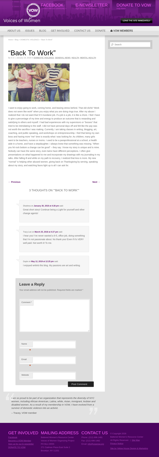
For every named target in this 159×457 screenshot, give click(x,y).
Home (10, 40)
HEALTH (75, 58)
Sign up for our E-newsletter (21, 444)
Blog (16, 40)
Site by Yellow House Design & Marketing (129, 448)
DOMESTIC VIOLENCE (29, 40)
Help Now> (134, 6)
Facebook (12, 437)
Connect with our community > (53, 6)
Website (25, 375)
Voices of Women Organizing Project (21, 12)
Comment (27, 302)
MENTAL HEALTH (88, 58)
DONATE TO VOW (16, 447)
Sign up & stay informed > (91, 6)
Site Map (136, 440)
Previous (14, 182)
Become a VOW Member (19, 440)
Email (26, 360)
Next (96, 182)
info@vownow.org (96, 444)
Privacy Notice (116, 443)
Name (26, 345)
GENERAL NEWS (62, 58)
